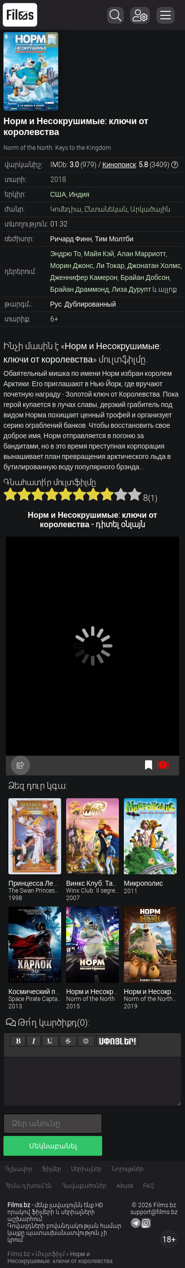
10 (135, 494)
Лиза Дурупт (131, 289)
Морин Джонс (71, 266)
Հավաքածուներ (84, 1185)
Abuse (124, 1185)
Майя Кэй (99, 254)
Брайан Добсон (144, 277)
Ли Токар (110, 266)
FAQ (148, 1185)
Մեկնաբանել (53, 1146)
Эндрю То (65, 254)
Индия (79, 194)
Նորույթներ (127, 1169)
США (58, 194)
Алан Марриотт (141, 254)
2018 (58, 179)
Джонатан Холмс (154, 266)
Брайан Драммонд (79, 289)
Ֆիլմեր (51, 1169)
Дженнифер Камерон (84, 277)
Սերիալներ (86, 1169)
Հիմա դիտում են (28, 1185)
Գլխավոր (18, 1169)
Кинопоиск (119, 165)
